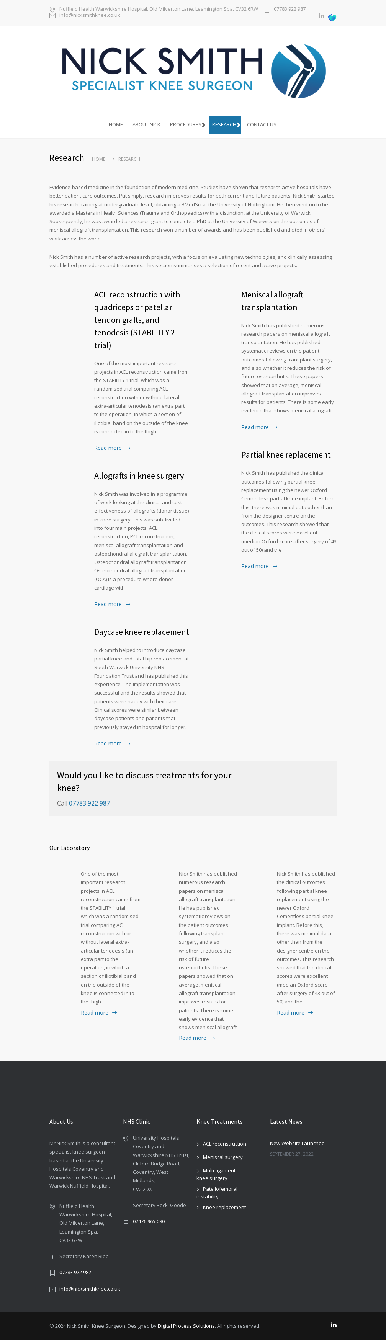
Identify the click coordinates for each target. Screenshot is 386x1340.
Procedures (185, 124)
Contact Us (261, 124)
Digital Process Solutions (186, 1325)
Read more (108, 447)
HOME (116, 124)
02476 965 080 (149, 1221)
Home (98, 159)
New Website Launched (297, 1143)
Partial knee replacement (286, 454)
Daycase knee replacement (141, 631)
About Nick (146, 124)
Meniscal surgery (223, 1157)
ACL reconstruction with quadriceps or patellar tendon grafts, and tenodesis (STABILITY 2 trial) (137, 319)
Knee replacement (224, 1207)
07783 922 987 (290, 9)
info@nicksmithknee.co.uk (89, 15)
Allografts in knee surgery (139, 475)
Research (224, 124)
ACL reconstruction (224, 1143)
